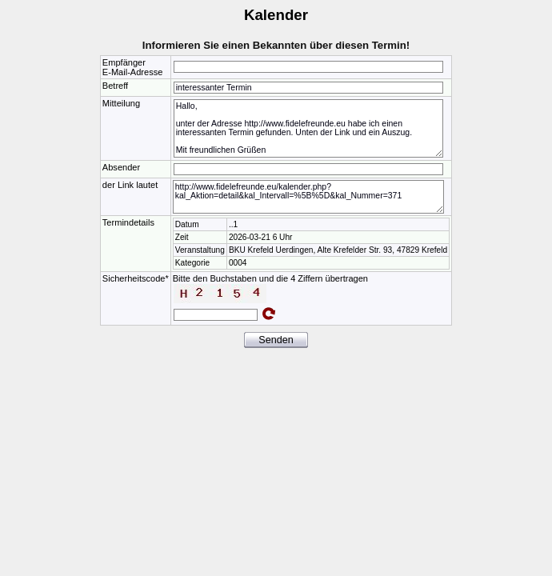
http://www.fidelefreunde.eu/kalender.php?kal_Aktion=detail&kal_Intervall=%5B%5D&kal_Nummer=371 (308, 197)
